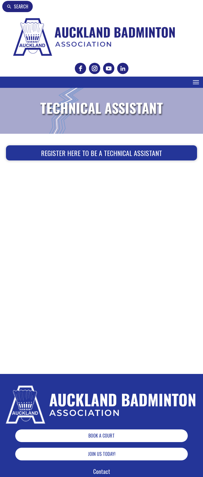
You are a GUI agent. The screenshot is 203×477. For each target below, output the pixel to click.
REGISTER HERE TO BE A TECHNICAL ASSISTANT (101, 153)
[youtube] (108, 68)
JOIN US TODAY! (101, 454)
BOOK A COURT (101, 435)
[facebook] (80, 68)
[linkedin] (122, 68)
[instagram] (94, 68)
